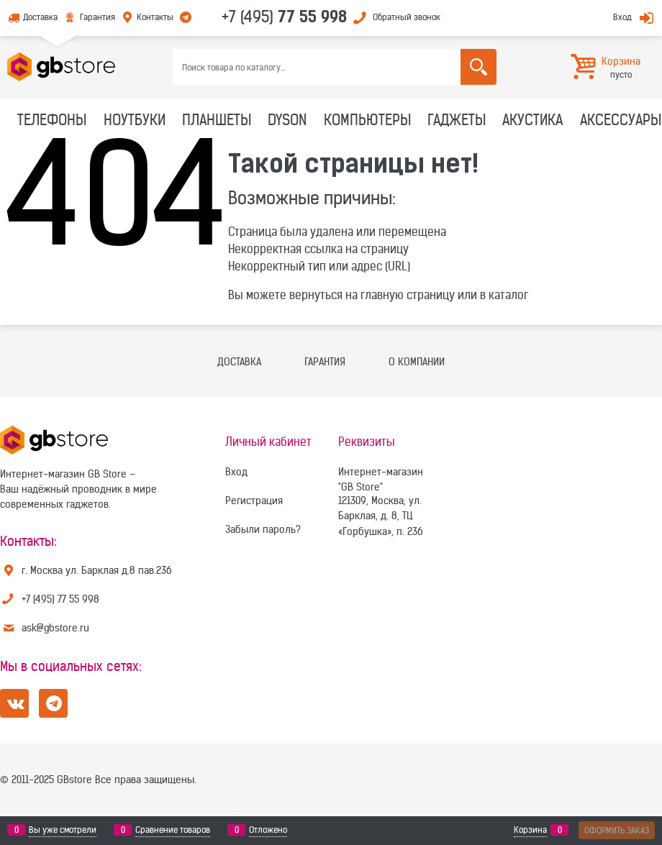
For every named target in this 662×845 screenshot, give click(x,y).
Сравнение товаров (172, 830)
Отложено (268, 830)
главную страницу (408, 295)
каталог (508, 295)
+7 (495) (284, 16)
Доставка (40, 17)
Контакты (155, 17)
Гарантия (97, 17)
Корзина (530, 830)
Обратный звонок (406, 17)
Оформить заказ (616, 830)
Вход (622, 17)
